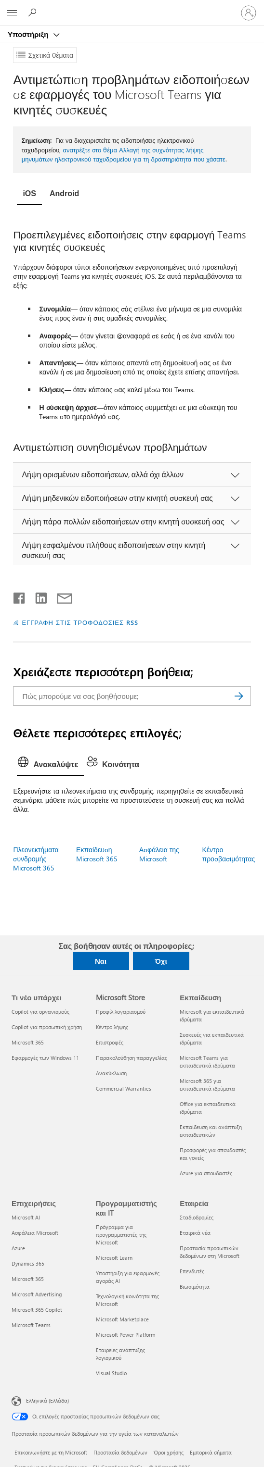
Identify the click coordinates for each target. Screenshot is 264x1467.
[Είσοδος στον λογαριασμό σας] (248, 13)
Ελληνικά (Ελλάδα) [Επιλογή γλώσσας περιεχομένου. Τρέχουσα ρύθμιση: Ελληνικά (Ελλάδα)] (47, 1400)
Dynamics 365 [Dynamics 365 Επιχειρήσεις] (28, 1263)
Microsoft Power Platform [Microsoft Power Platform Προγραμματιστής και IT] (125, 1334)
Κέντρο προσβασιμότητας (228, 854)
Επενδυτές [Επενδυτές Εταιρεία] (192, 1271)
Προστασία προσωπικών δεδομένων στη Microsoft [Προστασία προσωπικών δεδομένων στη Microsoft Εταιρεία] (209, 1251)
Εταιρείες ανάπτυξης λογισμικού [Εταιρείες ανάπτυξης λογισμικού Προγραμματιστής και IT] (120, 1353)
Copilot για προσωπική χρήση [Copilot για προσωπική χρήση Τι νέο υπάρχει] (47, 1027)
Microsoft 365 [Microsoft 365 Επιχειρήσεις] (28, 1278)
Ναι (100, 961)
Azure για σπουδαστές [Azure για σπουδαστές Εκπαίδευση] (206, 1173)
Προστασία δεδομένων (120, 1452)
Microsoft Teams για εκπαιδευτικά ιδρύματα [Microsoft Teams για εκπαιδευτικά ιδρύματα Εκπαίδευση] (207, 1061)
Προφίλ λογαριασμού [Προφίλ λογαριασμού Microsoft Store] (120, 1011)
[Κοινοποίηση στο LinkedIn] (37, 596)
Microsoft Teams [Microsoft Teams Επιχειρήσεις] (31, 1325)
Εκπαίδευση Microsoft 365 (97, 854)
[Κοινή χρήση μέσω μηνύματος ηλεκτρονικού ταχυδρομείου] (60, 596)
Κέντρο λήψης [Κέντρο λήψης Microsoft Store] (112, 1027)
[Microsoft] (131, 7)
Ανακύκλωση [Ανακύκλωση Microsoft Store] (111, 1073)
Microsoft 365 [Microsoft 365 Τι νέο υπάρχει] (28, 1042)
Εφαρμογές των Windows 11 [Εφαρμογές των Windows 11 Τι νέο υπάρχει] (45, 1057)
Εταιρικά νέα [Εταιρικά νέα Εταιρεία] (195, 1232)
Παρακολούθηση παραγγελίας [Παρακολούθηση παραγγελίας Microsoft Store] (131, 1057)
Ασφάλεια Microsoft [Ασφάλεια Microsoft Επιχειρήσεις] (35, 1232)
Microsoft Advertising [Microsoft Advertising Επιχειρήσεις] (37, 1294)
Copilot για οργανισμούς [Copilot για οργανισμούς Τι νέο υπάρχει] (40, 1011)
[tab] (29, 195)
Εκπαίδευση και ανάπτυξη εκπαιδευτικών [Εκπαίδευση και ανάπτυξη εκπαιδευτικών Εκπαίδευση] (211, 1130)
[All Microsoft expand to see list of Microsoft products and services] (12, 13)
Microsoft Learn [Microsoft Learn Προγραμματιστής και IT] (114, 1257)
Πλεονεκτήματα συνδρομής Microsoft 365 (35, 858)
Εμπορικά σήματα (211, 1452)
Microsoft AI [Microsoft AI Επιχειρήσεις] (26, 1217)
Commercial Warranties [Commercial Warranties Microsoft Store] (123, 1088)
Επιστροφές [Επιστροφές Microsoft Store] (109, 1042)
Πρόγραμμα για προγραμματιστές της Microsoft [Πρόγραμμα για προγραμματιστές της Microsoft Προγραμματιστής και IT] (121, 1234)
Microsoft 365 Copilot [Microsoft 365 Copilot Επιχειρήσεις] (37, 1309)
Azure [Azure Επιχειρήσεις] (18, 1248)
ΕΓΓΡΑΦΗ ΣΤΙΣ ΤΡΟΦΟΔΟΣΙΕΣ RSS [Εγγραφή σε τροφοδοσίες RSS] (80, 622)
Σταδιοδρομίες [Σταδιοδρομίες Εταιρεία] (196, 1217)
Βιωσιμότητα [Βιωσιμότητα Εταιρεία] (195, 1286)
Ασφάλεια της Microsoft (159, 854)
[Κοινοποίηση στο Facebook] (19, 596)
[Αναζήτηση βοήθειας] (34, 12)
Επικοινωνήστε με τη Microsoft (50, 1452)
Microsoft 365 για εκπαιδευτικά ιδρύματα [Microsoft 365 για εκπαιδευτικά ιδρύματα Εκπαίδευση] (207, 1084)
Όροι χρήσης (169, 1452)
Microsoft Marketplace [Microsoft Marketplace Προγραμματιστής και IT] (122, 1319)
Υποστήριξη (29, 34)
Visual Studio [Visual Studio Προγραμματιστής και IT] (111, 1373)
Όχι (161, 961)
